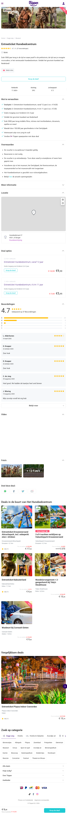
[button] (33, 99)
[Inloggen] (64, 3)
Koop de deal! (55, 810)
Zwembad (37, 742)
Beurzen (6, 758)
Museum (18, 38)
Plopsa (27, 742)
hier (10, 177)
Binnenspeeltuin (50, 748)
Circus (15, 748)
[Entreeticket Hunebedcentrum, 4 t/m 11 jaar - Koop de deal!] (33, 288)
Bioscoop (14, 753)
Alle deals (6, 766)
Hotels (20, 736)
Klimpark (18, 742)
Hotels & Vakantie (35, 735)
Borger (6, 52)
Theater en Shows (38, 758)
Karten (5, 753)
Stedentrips (40, 753)
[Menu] (2, 3)
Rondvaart (51, 753)
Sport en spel (25, 748)
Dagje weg (10, 38)
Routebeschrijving (15, 240)
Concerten (16, 758)
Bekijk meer (33, 406)
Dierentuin (59, 742)
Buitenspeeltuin (26, 753)
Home (3, 38)
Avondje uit (51, 736)
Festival (26, 758)
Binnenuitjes (7, 742)
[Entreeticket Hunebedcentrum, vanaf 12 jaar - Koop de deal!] (33, 265)
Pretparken (48, 742)
